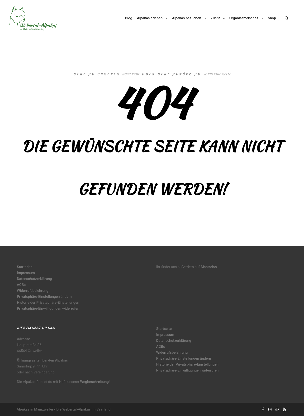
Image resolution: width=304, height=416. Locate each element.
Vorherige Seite (217, 74)
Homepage (131, 74)
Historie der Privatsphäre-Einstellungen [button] (48, 302)
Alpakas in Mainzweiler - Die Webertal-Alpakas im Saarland (63, 409)
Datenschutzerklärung (34, 279)
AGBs (21, 285)
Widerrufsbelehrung (32, 291)
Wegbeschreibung (94, 382)
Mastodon (209, 267)
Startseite (24, 267)
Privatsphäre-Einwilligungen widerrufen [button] (48, 308)
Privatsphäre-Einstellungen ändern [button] (44, 296)
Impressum (26, 273)
